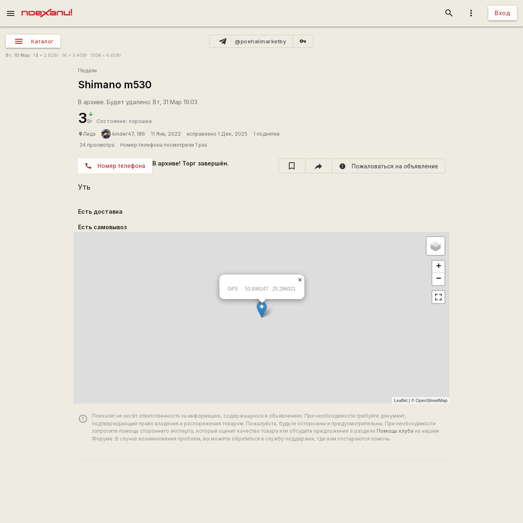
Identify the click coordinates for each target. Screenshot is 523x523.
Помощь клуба (395, 431)
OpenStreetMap (431, 400)
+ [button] (438, 267)
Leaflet (400, 400)
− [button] (438, 279)
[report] (388, 166)
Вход (502, 12)
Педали (87, 70)
